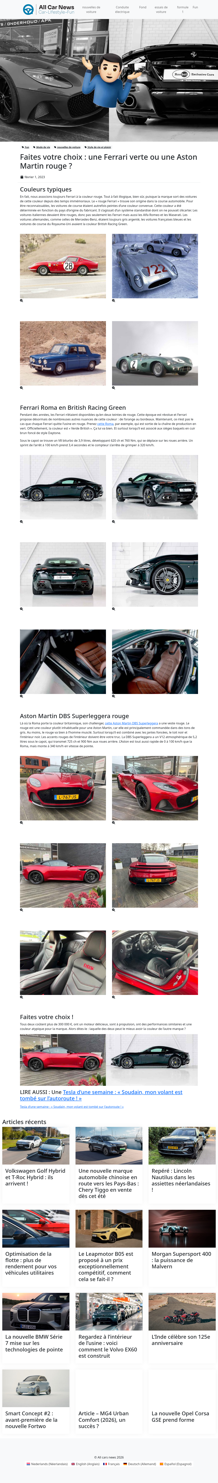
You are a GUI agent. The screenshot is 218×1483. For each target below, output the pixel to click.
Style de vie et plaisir (97, 147)
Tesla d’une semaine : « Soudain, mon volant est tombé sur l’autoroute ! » (101, 1095)
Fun (195, 7)
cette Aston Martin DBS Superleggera (131, 723)
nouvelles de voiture (67, 147)
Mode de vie (41, 147)
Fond (142, 7)
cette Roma (105, 424)
